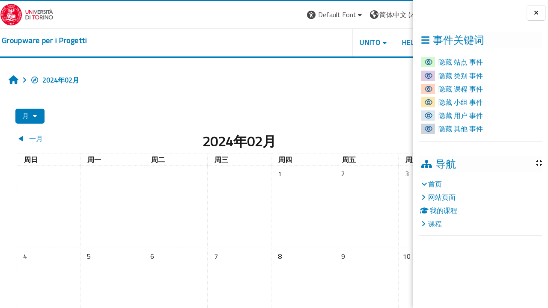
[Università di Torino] (27, 14)
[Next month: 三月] (357, 138)
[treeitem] (480, 204)
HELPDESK (361, 42)
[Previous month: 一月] (64, 138)
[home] (44, 40)
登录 (399, 14)
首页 (435, 184)
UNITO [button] (313, 42)
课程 (435, 224)
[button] (278, 14)
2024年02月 (54, 80)
